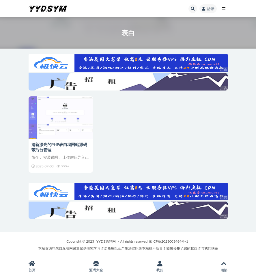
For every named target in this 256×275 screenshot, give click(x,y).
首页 (32, 266)
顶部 (224, 266)
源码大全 (96, 266)
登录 (208, 8)
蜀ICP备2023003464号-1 (168, 241)
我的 (160, 266)
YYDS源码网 (106, 241)
